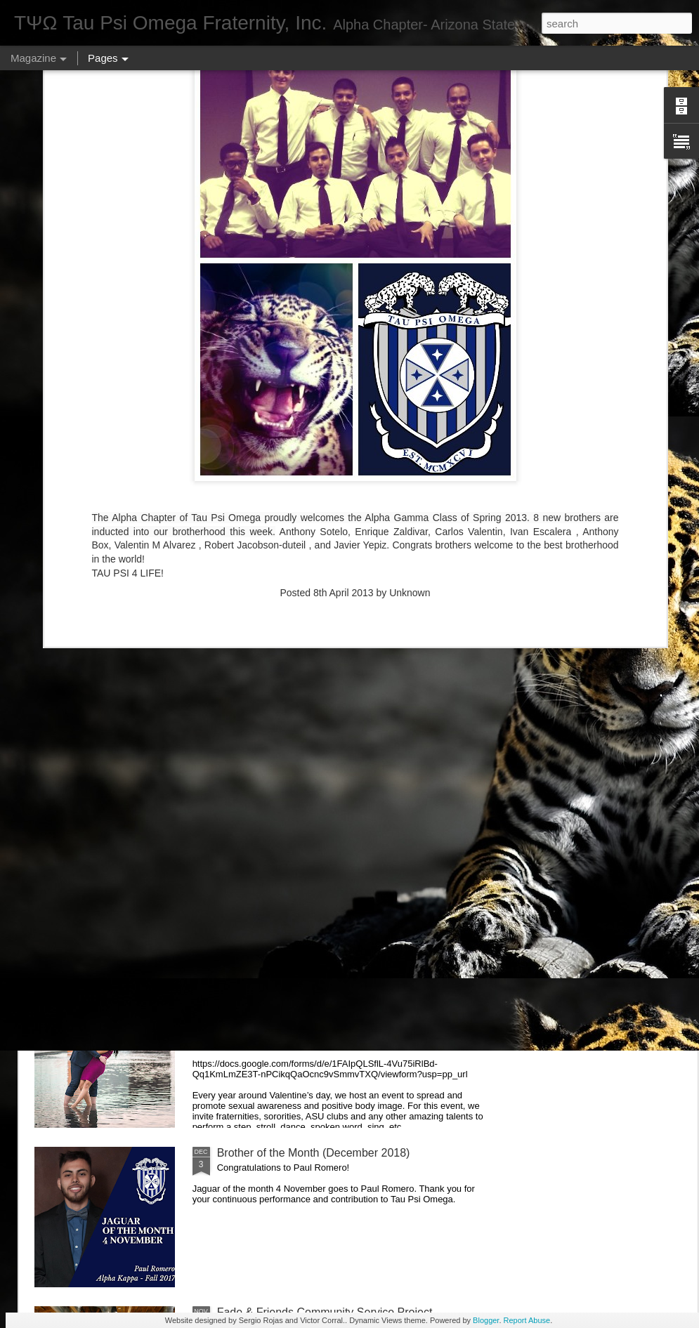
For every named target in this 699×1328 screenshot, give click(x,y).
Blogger (486, 1320)
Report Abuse (527, 1320)
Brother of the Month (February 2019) (310, 834)
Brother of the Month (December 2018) (313, 1153)
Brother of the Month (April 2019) (299, 675)
